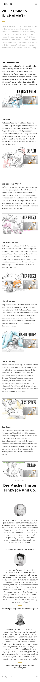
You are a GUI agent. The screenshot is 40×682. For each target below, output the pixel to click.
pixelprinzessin (11, 677)
